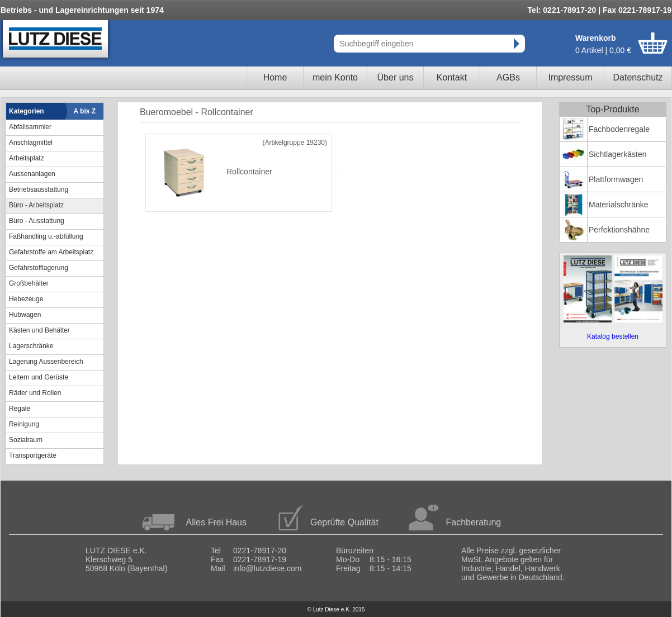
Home (275, 77)
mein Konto (335, 77)
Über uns (395, 77)
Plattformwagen (616, 179)
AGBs (508, 77)
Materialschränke (619, 204)
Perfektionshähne (619, 229)
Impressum (570, 77)
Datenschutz (638, 77)
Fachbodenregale (619, 129)
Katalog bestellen (612, 336)
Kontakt (452, 77)
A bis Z (85, 111)
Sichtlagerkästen (618, 154)
